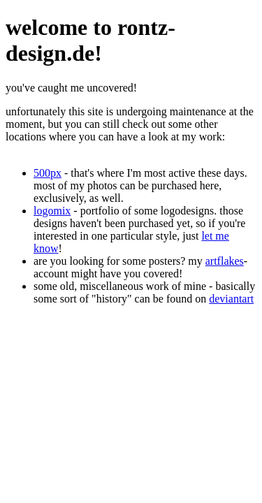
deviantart (231, 299)
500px (47, 173)
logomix (52, 211)
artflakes (224, 261)
